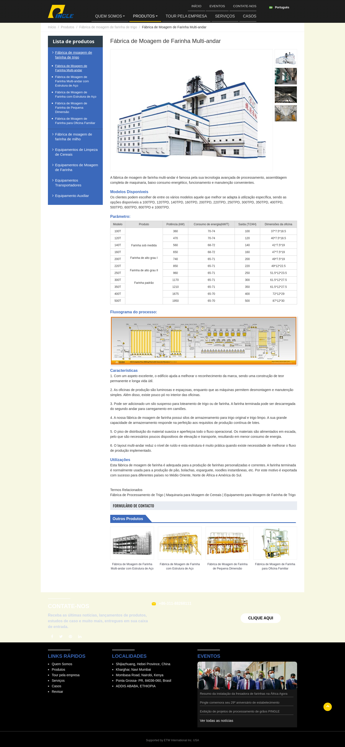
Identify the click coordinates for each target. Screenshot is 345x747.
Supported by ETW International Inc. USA (172, 740)
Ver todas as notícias (216, 720)
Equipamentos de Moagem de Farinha (76, 167)
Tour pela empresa (186, 16)
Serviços (225, 16)
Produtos (67, 27)
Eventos (217, 6)
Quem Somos (62, 664)
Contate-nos (244, 6)
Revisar (57, 692)
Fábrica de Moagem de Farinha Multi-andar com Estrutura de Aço (132, 566)
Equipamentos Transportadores (68, 182)
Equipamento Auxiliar (72, 196)
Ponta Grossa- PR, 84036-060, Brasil (143, 680)
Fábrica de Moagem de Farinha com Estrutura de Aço (180, 566)
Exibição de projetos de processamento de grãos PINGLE (240, 711)
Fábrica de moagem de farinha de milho (73, 136)
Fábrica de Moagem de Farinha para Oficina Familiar (275, 566)
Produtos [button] (144, 16)
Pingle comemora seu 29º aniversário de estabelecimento (239, 702)
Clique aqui (260, 618)
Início (196, 6)
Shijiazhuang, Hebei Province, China (143, 664)
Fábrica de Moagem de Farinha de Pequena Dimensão (227, 566)
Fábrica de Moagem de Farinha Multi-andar (71, 68)
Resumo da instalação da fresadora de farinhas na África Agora (244, 693)
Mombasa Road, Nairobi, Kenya (139, 675)
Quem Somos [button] (108, 16)
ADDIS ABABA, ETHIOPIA (136, 686)
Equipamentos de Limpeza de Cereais (76, 152)
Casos (249, 16)
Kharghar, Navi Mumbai (133, 669)
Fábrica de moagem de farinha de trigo (108, 27)
